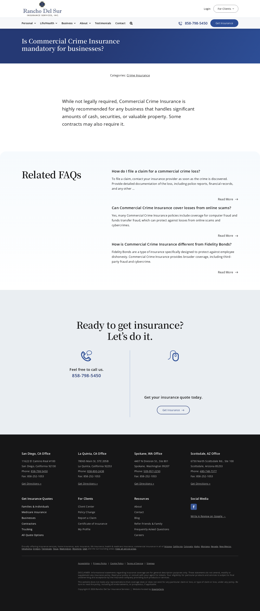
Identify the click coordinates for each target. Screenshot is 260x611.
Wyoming (77, 548)
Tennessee (47, 548)
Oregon (36, 548)
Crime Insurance (138, 75)
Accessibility (84, 563)
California (178, 546)
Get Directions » (31, 483)
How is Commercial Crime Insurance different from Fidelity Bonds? (171, 244)
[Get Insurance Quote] (224, 23)
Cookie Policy (117, 563)
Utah (85, 548)
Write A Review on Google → (208, 516)
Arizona (168, 546)
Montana (205, 546)
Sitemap (151, 563)
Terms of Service (135, 563)
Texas (55, 548)
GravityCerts (158, 589)
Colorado (188, 546)
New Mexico (225, 546)
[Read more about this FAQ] (228, 199)
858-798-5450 (86, 375)
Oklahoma (27, 548)
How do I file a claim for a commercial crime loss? (156, 171)
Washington (65, 548)
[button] (131, 23)
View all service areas (125, 548)
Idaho (197, 546)
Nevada (214, 546)
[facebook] (194, 507)
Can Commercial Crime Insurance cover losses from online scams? (171, 207)
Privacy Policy (100, 563)
